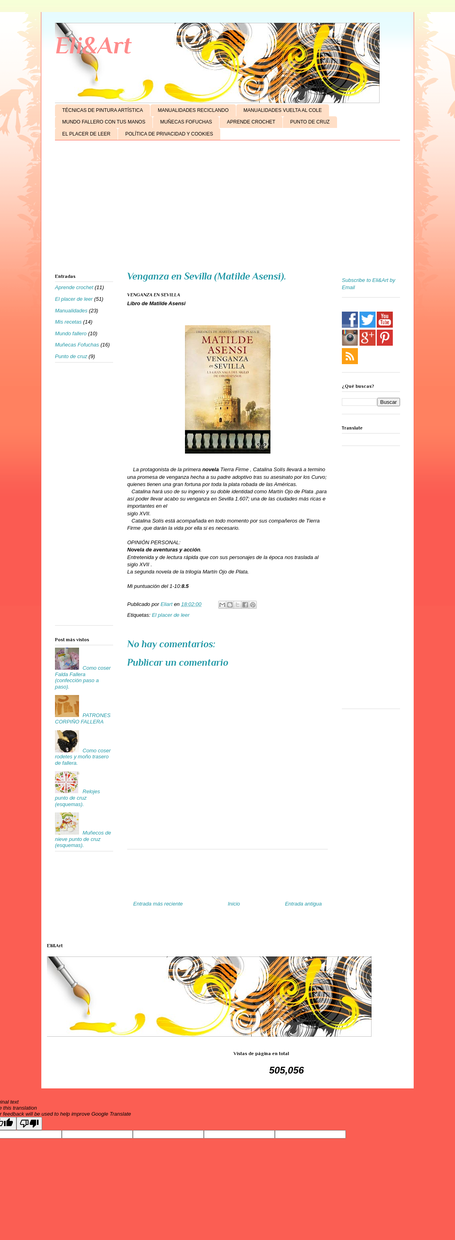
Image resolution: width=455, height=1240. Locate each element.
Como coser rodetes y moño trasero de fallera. (83, 757)
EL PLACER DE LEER (86, 134)
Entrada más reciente (158, 904)
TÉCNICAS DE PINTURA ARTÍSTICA (102, 110)
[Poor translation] (29, 1123)
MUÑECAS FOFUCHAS (186, 122)
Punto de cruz (71, 356)
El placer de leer (170, 615)
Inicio (234, 904)
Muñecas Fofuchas (77, 345)
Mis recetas (68, 322)
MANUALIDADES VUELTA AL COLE (283, 110)
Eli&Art (93, 45)
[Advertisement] (227, 208)
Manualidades (71, 311)
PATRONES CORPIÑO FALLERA (82, 718)
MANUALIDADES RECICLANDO (193, 110)
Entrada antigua (303, 904)
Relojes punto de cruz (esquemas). (77, 797)
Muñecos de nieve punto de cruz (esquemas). (83, 839)
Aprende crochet (74, 287)
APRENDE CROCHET (251, 122)
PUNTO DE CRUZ (309, 122)
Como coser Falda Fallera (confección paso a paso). (83, 677)
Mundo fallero (71, 333)
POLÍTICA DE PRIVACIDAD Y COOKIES (169, 134)
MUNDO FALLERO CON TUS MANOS (103, 122)
